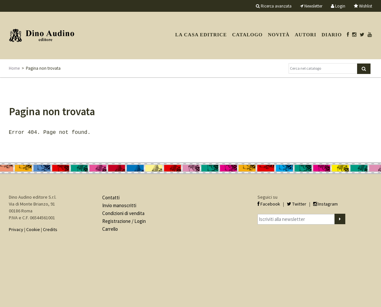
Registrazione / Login (124, 220)
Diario (332, 34)
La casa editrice (201, 34)
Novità (279, 34)
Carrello (110, 228)
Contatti (111, 197)
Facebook (268, 203)
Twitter (296, 203)
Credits (50, 229)
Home (14, 68)
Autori (305, 34)
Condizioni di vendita (123, 212)
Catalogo (247, 34)
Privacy (16, 229)
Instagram (325, 203)
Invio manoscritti (119, 205)
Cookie (33, 229)
